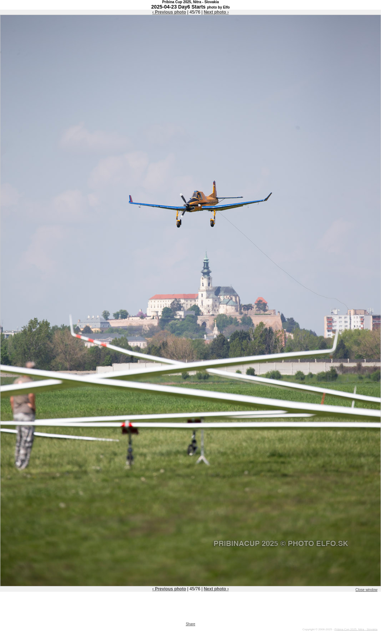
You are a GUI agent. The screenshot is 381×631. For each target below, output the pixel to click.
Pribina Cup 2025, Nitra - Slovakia (355, 629)
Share (190, 624)
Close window (366, 590)
